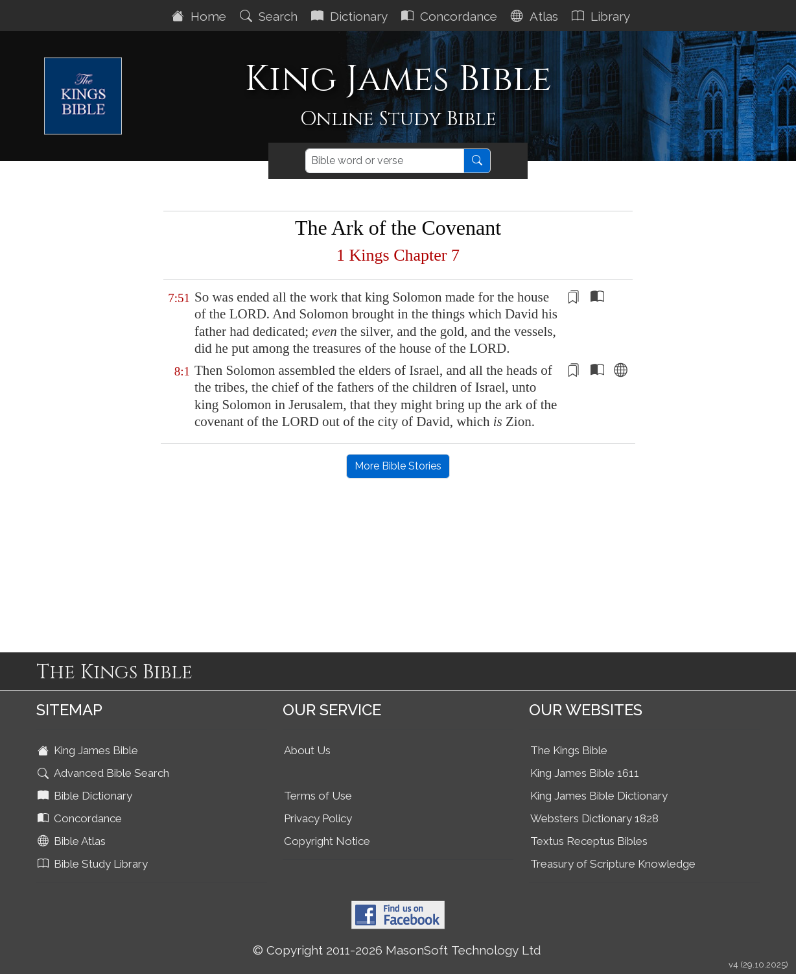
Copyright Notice (327, 841)
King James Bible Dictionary (599, 795)
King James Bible (89, 750)
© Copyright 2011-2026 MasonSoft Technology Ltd (397, 950)
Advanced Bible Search (105, 772)
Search (270, 16)
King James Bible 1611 (584, 772)
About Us (307, 750)
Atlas (536, 16)
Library (602, 16)
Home (200, 16)
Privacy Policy (318, 818)
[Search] (384, 160)
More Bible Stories (398, 466)
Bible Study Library (94, 863)
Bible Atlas (73, 841)
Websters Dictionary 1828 (594, 818)
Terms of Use (318, 795)
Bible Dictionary (86, 795)
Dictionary (351, 16)
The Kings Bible (568, 750)
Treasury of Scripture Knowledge (613, 863)
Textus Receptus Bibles (589, 841)
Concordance (450, 16)
